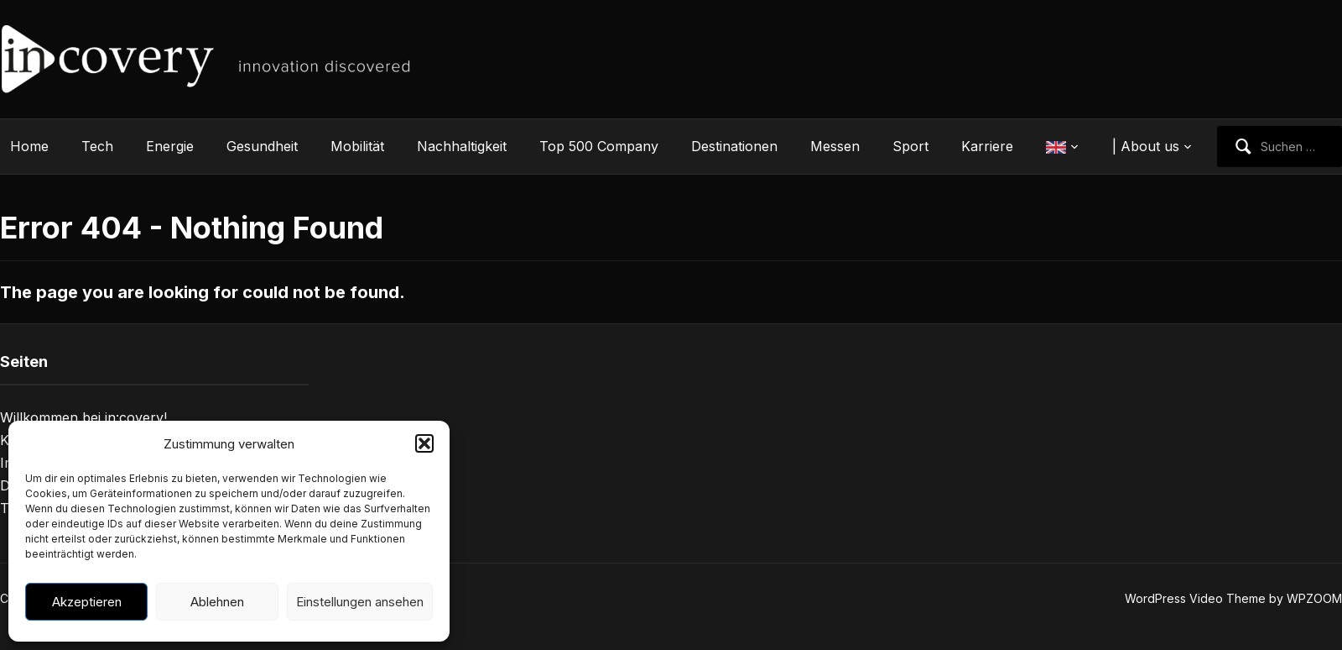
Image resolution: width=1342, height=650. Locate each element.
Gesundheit (262, 146)
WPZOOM (1314, 598)
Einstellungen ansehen (360, 602)
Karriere (987, 146)
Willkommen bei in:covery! (83, 417)
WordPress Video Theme (1195, 598)
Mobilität (357, 146)
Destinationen (734, 146)
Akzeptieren (87, 602)
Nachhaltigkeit (462, 146)
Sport (910, 146)
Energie (170, 146)
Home (29, 146)
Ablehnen (217, 602)
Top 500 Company (598, 146)
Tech (97, 146)
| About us (1145, 146)
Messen (835, 146)
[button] (424, 443)
